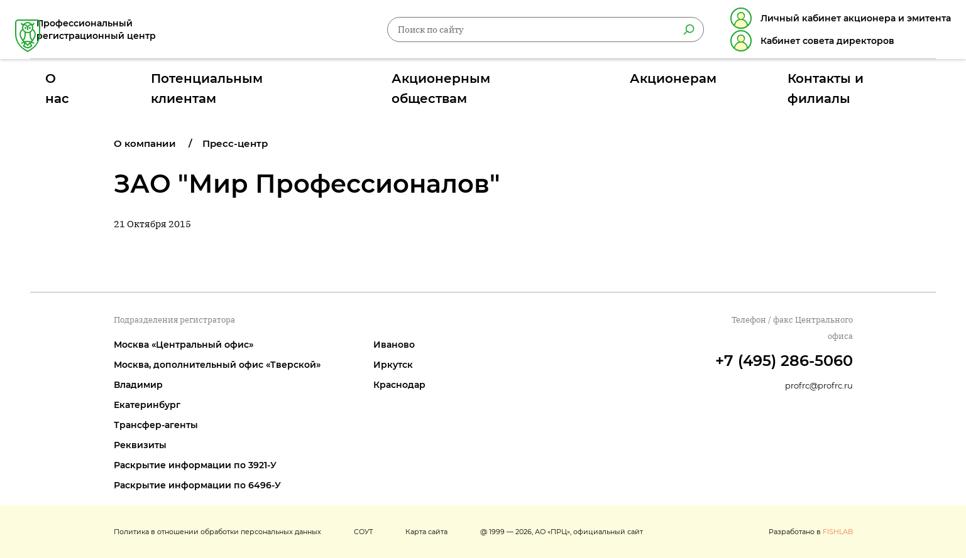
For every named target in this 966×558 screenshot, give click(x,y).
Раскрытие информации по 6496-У (197, 485)
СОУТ (363, 531)
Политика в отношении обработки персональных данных (217, 531)
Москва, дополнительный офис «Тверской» (217, 364)
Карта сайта (426, 531)
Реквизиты (140, 445)
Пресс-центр (235, 143)
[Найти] (674, 32)
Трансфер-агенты (156, 425)
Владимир (138, 384)
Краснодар (399, 384)
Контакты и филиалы (735, 83)
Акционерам (613, 83)
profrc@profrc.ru (819, 385)
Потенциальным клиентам (312, 83)
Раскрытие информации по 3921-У (195, 465)
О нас (194, 83)
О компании (145, 143)
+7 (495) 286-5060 (784, 360)
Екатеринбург (147, 404)
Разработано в (811, 531)
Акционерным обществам (479, 83)
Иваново (394, 344)
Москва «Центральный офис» (183, 344)
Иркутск (393, 364)
